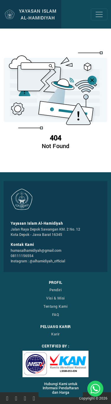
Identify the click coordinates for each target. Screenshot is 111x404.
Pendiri (55, 289)
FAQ (55, 314)
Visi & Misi (55, 298)
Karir (55, 334)
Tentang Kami (55, 306)
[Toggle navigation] (99, 14)
